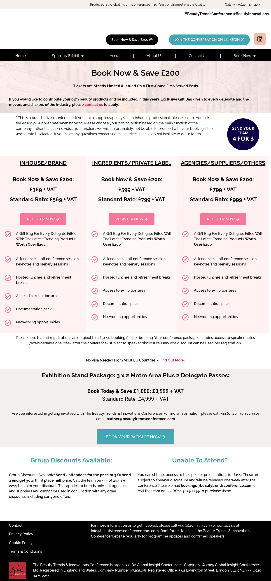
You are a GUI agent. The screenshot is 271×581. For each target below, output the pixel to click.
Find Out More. (172, 360)
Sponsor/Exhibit (68, 56)
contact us (94, 105)
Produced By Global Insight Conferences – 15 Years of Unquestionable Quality (148, 4)
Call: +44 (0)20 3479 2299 (243, 4)
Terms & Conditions (25, 551)
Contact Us (198, 56)
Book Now (245, 56)
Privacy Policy (21, 534)
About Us (155, 56)
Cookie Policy (21, 543)
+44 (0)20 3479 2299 (195, 525)
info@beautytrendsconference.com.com (125, 531)
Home (20, 56)
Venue (115, 56)
